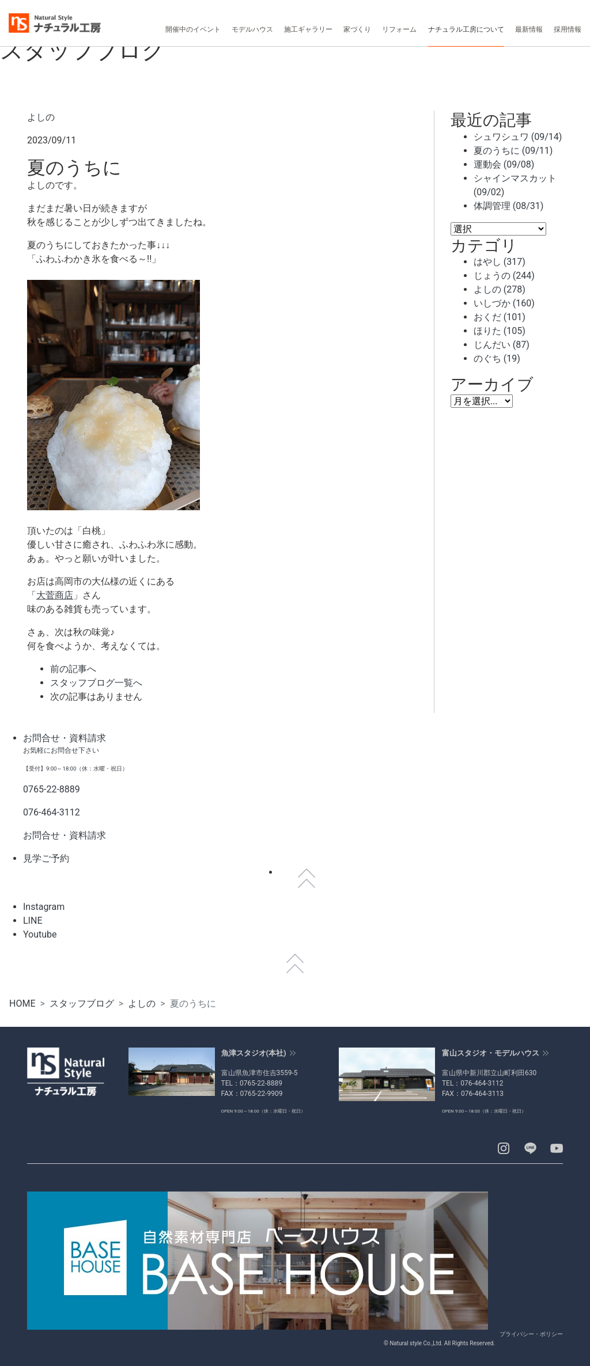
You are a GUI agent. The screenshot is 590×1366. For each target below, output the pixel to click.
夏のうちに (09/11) (513, 150)
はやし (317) (499, 261)
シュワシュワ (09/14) (518, 136)
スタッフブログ (82, 1003)
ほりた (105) (499, 330)
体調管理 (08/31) (509, 205)
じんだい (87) (502, 344)
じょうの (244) (504, 275)
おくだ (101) (499, 317)
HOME (22, 1003)
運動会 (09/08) (504, 164)
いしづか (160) (504, 303)
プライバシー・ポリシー (531, 1334)
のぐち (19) (497, 358)
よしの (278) (499, 289)
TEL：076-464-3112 (473, 1083)
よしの (41, 117)
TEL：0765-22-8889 (252, 1083)
